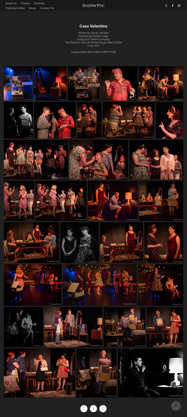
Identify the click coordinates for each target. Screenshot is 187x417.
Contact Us (47, 8)
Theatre (25, 3)
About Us (11, 3)
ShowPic (93, 5)
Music (32, 8)
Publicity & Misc (15, 8)
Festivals (39, 3)
